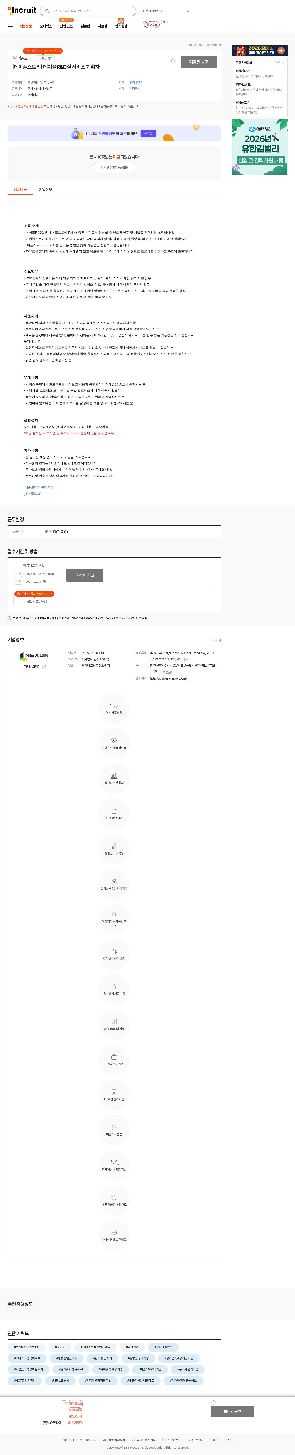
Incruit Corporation (152, 1447)
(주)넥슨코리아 (23, 58)
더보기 (217, 641)
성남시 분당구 (60, 531)
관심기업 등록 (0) (33, 601)
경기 (47, 531)
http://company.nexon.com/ (168, 678)
